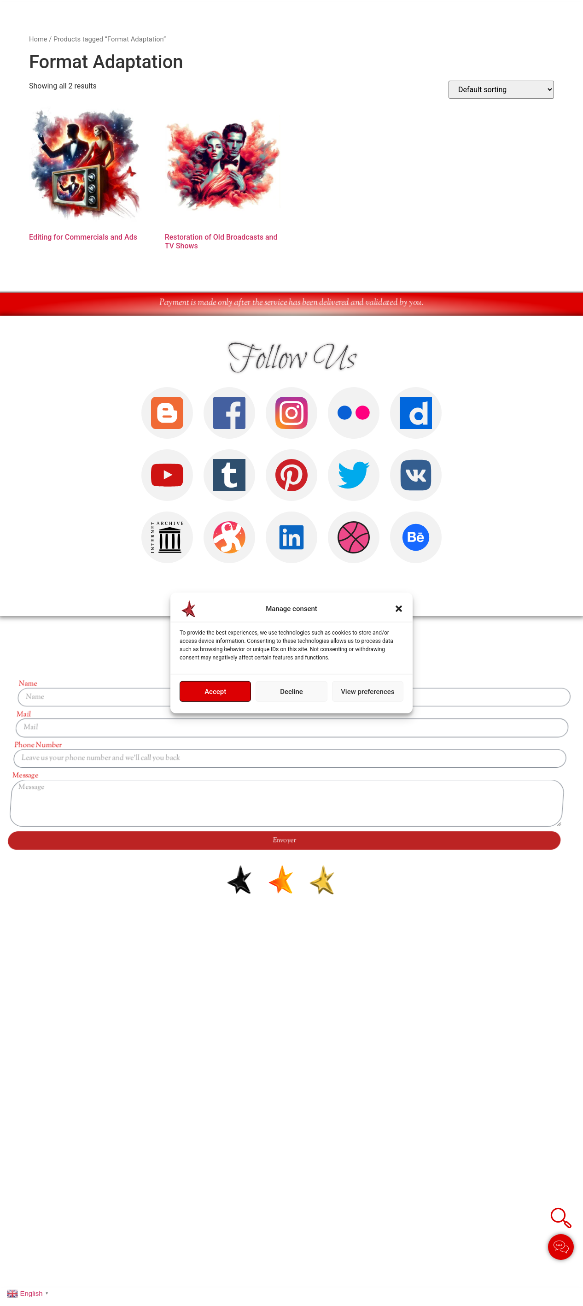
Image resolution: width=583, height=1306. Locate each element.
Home (38, 39)
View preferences (367, 692)
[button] (398, 608)
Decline (291, 692)
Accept (215, 692)
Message (547, 776)
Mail (573, 714)
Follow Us (292, 359)
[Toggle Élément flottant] (561, 1247)
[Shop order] (501, 90)
